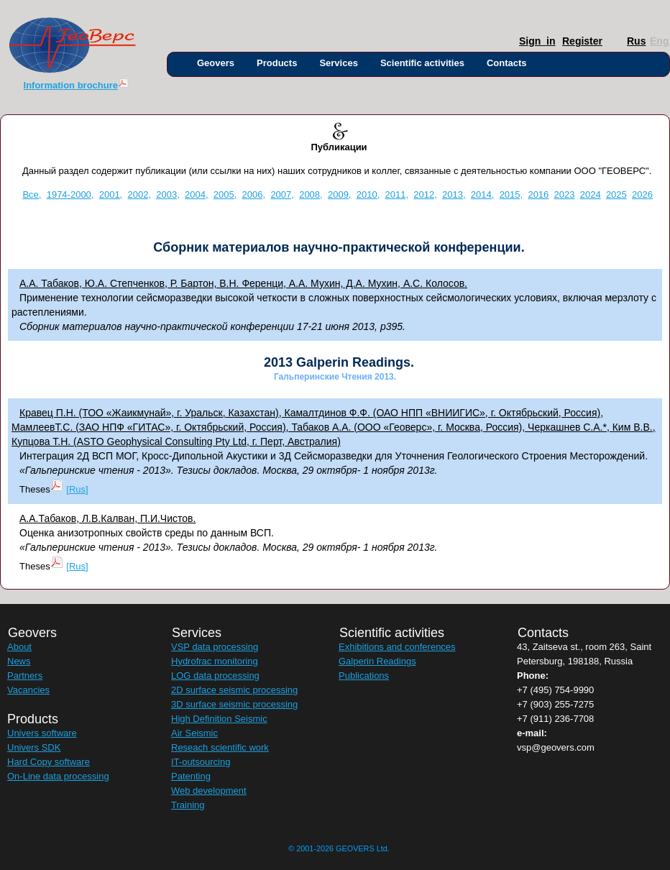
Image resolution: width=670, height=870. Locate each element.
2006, (254, 194)
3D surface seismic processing (234, 704)
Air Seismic (194, 733)
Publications (364, 675)
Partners (24, 675)
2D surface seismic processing (234, 689)
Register (565, 41)
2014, (483, 194)
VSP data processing (214, 646)
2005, (225, 194)
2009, (340, 194)
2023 (564, 194)
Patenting (191, 776)
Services (338, 63)
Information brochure (76, 85)
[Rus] (77, 489)
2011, (397, 194)
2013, (454, 194)
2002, (139, 194)
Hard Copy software (48, 761)
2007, (282, 194)
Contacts (507, 63)
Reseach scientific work (220, 747)
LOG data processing (215, 675)
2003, (168, 194)
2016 (538, 194)
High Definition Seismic (219, 718)
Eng (653, 41)
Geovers (215, 63)
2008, (311, 194)
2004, (196, 194)
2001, (111, 194)
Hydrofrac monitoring (214, 661)
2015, (511, 194)
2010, (368, 194)
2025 (616, 194)
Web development (209, 790)
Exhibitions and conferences (397, 646)
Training (187, 805)
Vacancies (28, 689)
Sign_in (522, 41)
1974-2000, (70, 194)
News (19, 661)
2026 (642, 194)
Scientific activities (422, 63)
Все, (31, 194)
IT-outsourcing (200, 761)
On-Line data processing (58, 776)
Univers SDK (33, 747)
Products (277, 63)
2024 (590, 194)
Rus (630, 41)
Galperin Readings (377, 661)
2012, (425, 194)
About (19, 646)
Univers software (42, 733)
